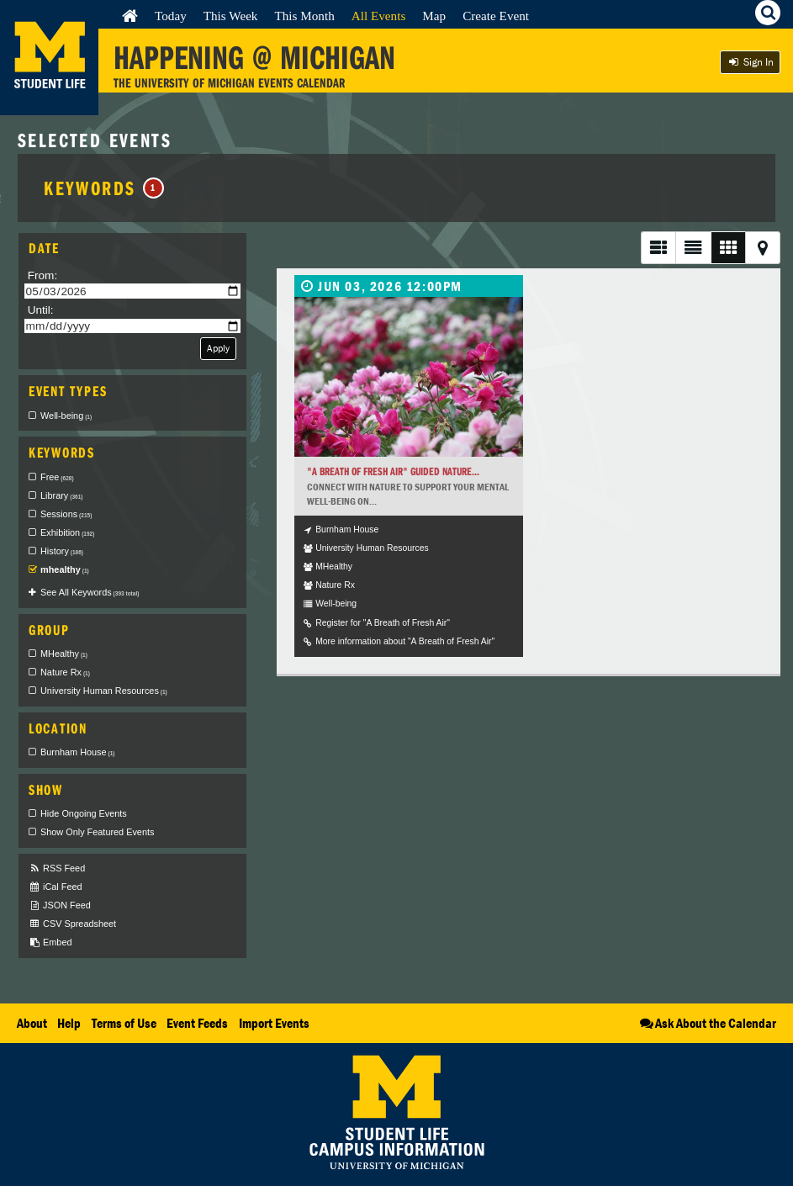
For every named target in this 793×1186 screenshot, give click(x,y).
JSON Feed (60, 905)
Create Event (496, 15)
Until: (41, 310)
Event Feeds (197, 1022)
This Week (231, 15)
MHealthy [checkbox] (63, 654)
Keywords (104, 187)
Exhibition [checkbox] (67, 532)
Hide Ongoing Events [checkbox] (83, 813)
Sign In (750, 62)
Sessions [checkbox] (66, 514)
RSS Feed (57, 868)
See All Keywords (89, 592)
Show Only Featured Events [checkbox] (97, 832)
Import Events (274, 1022)
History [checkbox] (61, 551)
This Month (304, 15)
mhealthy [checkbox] (64, 569)
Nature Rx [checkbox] (65, 672)
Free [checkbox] (57, 477)
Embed (50, 942)
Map (434, 15)
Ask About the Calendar (706, 1022)
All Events (379, 15)
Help (69, 1022)
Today (171, 15)
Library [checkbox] (61, 495)
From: (43, 275)
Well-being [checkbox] (66, 415)
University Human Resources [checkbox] (103, 691)
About (32, 1022)
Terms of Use (124, 1022)
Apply (218, 348)
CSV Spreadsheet (72, 924)
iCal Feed (55, 887)
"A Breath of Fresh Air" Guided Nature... (393, 471)
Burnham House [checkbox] (77, 752)
